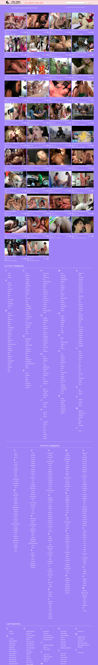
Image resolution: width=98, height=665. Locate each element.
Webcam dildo (81, 593)
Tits (79, 322)
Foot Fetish (46, 255)
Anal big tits (11, 601)
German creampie (30, 663)
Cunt (26, 283)
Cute (13, 56)
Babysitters (10, 270)
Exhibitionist (28, 340)
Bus (9, 323)
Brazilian (10, 311)
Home (26, 2)
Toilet (79, 324)
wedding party (30, 52)
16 (79, 7)
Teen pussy (63, 657)
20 (84, 7)
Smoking (80, 263)
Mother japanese (47, 637)
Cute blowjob (29, 606)
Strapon (80, 288)
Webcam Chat (81, 367)
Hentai (44, 319)
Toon (79, 326)
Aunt (9, 262)
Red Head (63, 355)
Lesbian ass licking (47, 611)
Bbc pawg (11, 657)
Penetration (63, 327)
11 (73, 7)
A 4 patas (11, 593)
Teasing (80, 312)
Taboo (79, 305)
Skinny (80, 252)
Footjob (45, 257)
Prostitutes (63, 341)
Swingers (80, 300)
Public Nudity (64, 343)
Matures (63, 236)
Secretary (80, 234)
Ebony (27, 327)
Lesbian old (46, 613)
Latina (44, 384)
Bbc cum (11, 646)
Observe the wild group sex (56, 188)
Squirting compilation (66, 602)
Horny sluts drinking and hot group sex (58, 165)
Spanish (80, 271)
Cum (17, 147)
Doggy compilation (30, 630)
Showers (80, 246)
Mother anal (46, 635)
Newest (41, 2)
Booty (9, 307)
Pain (62, 308)
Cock (26, 257)
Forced (45, 259)
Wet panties (80, 595)
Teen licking (63, 645)
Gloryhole (45, 291)
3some (9, 230)
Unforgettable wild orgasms (11, 30)
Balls (9, 272)
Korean (45, 371)
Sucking (80, 294)
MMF (62, 250)
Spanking (80, 273)
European (27, 338)
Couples (27, 267)
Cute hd (28, 611)
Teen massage (64, 649)
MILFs (62, 244)
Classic (10, 56)
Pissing (62, 333)
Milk (62, 246)
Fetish (44, 240)
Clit (26, 250)
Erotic (26, 334)
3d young (11, 588)
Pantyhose (63, 316)
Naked (62, 270)
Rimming (63, 359)
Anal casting (12, 604)
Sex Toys (80, 238)
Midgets (63, 242)
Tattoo (79, 308)
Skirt (79, 255)
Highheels (45, 323)
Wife (79, 378)
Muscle (62, 265)
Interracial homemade (48, 592)
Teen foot (63, 630)
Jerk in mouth (46, 604)
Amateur (75, 56)
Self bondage (64, 588)
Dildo (26, 308)
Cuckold (27, 273)
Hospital (45, 330)
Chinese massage (30, 590)
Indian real (45, 588)
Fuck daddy (29, 656)
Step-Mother (64, 261)
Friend (44, 263)
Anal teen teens (12, 616)
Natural (62, 272)
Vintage (80, 356)
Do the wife (29, 628)
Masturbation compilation (49, 621)
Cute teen (28, 613)
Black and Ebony (12, 299)
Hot (44, 332)
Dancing (27, 295)
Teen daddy (63, 624)
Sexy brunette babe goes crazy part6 (35, 120)
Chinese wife (29, 592)
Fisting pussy (29, 652)
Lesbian (45, 389)
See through (63, 586)
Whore (80, 376)
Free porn (28, 654)
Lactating (45, 376)
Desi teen (28, 626)
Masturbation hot (47, 623)
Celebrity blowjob (30, 586)
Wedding (80, 371)
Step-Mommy (64, 252)
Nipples (62, 277)
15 (78, 7)
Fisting (44, 250)
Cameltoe (27, 230)
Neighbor (63, 274)
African (9, 237)
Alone (30, 169)
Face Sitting (46, 228)
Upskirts (80, 348)
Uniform (80, 346)
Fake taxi (28, 643)
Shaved (80, 240)
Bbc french (11, 650)
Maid (62, 228)
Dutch (26, 322)
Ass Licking (59, 79)
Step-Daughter (28, 299)
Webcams (80, 369)
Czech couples (29, 619)
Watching (80, 365)
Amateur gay (12, 597)
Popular (37, 2)
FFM (44, 242)
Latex (44, 380)
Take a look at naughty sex (10, 188)
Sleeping (80, 259)
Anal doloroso (12, 610)
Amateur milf (12, 599)
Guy (44, 303)
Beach (9, 280)
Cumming (27, 279)
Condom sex (28, 263)
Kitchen (45, 369)
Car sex (27, 232)
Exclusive (16, 56)
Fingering (45, 246)
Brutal (9, 319)
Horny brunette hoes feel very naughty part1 (81, 165)
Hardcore (38, 56)
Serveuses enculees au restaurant (79, 52)
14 (76, 7)
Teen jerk (63, 639)
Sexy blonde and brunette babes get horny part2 (82, 98)
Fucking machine (47, 265)
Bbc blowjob (12, 644)
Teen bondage (64, 612)
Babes (34, 124)
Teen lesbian (64, 643)
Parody (62, 321)
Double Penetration (30, 318)
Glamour (45, 287)
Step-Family (46, 232)
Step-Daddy (28, 293)
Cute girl (28, 608)
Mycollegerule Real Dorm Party (11, 98)
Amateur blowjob (13, 595)
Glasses (45, 289)
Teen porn (63, 653)
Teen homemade (65, 635)
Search (89, 3)
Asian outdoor (12, 628)
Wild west (80, 601)
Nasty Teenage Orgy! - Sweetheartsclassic (14, 52)
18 (81, 7)
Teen (79, 314)
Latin (44, 382)
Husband (45, 338)
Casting (27, 236)
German (30, 56)
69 (54, 79)
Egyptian (27, 330)
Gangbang (45, 274)
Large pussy (46, 609)
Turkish (80, 334)
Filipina (45, 244)
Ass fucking (81, 56)
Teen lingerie (64, 647)
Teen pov (63, 655)
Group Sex (34, 56)
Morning (63, 259)
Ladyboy (45, 378)
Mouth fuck (46, 643)
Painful (62, 310)
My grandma (46, 645)
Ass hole (10, 256)
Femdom (45, 238)
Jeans (44, 359)
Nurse (62, 285)
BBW (9, 276)
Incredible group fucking (10, 211)
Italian (44, 352)
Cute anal (28, 604)
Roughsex (63, 365)
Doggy (27, 312)
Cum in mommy (30, 600)
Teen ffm (63, 628)
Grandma (45, 293)
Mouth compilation (47, 641)
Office (62, 292)
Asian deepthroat (13, 622)
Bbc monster (12, 654)
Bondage (10, 305)
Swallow (80, 296)
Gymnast (45, 305)
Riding (62, 357)
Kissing (45, 367)
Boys (9, 309)
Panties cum (46, 664)
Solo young (63, 600)
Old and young (64, 296)
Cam (26, 228)
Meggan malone (47, 629)
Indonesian (45, 345)
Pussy (62, 347)
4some (9, 232)
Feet (44, 234)
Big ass (52, 147)
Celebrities (28, 240)
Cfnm (37, 79)
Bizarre (77, 124)
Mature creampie (47, 625)
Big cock (56, 147)
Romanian (63, 363)
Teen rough (63, 664)
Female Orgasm (47, 236)
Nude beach (46, 651)
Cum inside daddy (30, 602)
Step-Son (80, 269)
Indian (44, 343)
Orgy (62, 301)
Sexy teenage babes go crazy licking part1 (14, 120)
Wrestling (80, 380)
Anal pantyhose (12, 614)
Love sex (45, 615)
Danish (27, 297)
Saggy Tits (80, 228)
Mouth (62, 263)
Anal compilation (13, 606)
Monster (63, 257)
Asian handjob (12, 624)
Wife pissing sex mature (83, 599)
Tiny (79, 318)
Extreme (27, 342)
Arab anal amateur (13, 618)
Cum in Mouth (28, 277)
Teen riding (63, 659)
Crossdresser (28, 271)
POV (62, 337)
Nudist (62, 281)
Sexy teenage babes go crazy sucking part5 (59, 120)
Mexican (63, 240)
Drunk (14, 79)
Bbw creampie (12, 663)
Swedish (80, 298)
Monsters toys (46, 633)
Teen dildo (63, 626)
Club (39, 79)
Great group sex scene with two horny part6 (36, 211)
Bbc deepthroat (12, 648)
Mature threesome (47, 627)
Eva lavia (28, 638)
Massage (63, 230)
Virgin (79, 358)
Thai (79, 316)
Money (62, 255)
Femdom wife (29, 645)
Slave (79, 257)
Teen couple (63, 622)
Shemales (80, 244)
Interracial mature (47, 594)
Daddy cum (29, 624)
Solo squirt (63, 598)
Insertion (45, 347)
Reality (62, 353)
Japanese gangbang (48, 599)
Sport (79, 277)
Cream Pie (60, 56)
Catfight (27, 238)
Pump (62, 345)
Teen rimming (64, 661)
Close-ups (27, 252)
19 (82, 7)
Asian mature (12, 626)
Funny (44, 267)
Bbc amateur (12, 640)
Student (80, 292)
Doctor (27, 310)
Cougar (82, 79)
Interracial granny (47, 590)
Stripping (80, 290)
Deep (26, 301)
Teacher (80, 310)
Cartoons (27, 234)
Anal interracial (12, 612)
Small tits (80, 261)
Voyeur (80, 360)
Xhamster (90, 32)
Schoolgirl (80, 232)
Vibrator (80, 354)
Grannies (45, 297)
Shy (79, 248)
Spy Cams (80, 281)
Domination (28, 316)
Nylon (62, 287)
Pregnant (63, 339)
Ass (9, 252)
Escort (27, 336)
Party (62, 323)
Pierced (62, 331)
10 (72, 7)
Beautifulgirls (11, 282)
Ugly (79, 344)
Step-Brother (11, 315)
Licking (45, 391)
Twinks (80, 337)
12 (74, 7)
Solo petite (63, 596)
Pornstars (63, 335)
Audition (10, 260)
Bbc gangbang (12, 652)
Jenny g (45, 601)
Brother (83, 147)
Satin (79, 230)
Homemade (46, 327)
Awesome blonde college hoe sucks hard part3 (15, 75)
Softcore (80, 265)
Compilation (28, 261)
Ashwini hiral (12, 620)
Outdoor (63, 303)
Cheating (27, 244)
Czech (27, 288)
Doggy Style (28, 314)
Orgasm (63, 299)
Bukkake (56, 56)
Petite (62, 329)
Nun (62, 283)
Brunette (37, 124)
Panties (62, 314)
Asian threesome (13, 633)
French (45, 261)
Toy (79, 330)
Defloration (28, 305)
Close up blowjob (30, 596)
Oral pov (45, 658)
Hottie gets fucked (31, 75)
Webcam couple (81, 591)
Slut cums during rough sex (56, 30)
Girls (44, 285)
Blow (7, 147)
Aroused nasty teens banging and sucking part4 (37, 30)
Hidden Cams (46, 321)
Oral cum (45, 656)
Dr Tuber (23, 32)
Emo (26, 332)
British (9, 313)
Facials (45, 230)
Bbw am (11, 661)
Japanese (45, 357)
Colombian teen (30, 598)
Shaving (80, 242)
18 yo (7, 56)
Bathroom (10, 274)
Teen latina (63, 641)
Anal (78, 56)
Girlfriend (45, 283)
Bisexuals (10, 294)
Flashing (45, 252)
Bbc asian (11, 642)
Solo (79, 267)
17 (80, 7)
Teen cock (63, 618)
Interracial (45, 349)
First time (45, 248)
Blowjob (52, 56)
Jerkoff (44, 361)
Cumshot (27, 281)
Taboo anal (63, 608)
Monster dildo (46, 631)
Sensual (80, 236)
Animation (10, 243)
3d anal (10, 586)
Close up (28, 594)
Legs (44, 386)
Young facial (81, 607)
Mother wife (46, 639)
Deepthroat (28, 303)
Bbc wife (11, 659)
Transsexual (81, 332)
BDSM (9, 278)
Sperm (80, 275)
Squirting (80, 283)
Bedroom (10, 284)
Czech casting (29, 617)
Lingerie (45, 393)
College (27, 259)
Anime (9, 245)
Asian (77, 147)
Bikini (9, 292)
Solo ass (63, 592)
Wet (79, 374)
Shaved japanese (65, 590)
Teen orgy (63, 651)
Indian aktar (46, 586)
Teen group (63, 633)
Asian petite (12, 630)
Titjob (79, 320)
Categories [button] (31, 2)
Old (61, 294)
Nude (62, 279)
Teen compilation (65, 620)
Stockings (80, 286)
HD (44, 317)
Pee (62, 325)
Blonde (7, 79)
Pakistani (63, 312)
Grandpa (45, 295)
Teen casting (64, 616)
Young (79, 385)
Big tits (59, 147)
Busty (9, 325)
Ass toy (10, 635)
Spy (79, 279)
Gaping (45, 277)
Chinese (27, 246)
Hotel (44, 334)
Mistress (63, 248)
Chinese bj (28, 588)
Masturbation (64, 234)
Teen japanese (64, 637)
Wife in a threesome (82, 597)
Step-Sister (81, 250)
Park (62, 318)
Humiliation (45, 336)
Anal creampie (12, 608)
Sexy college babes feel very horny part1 (81, 188)
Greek (44, 299)
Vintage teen (81, 586)
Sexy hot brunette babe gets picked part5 (36, 188)
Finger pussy (29, 648)
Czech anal (29, 615)
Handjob (45, 313)
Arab (9, 248)
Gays (44, 279)
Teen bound (63, 614)
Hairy (44, 311)
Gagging (45, 272)
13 (75, 7)
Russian (63, 367)
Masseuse (63, 232)
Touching (80, 328)
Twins (79, 339)
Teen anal (63, 610)
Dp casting (28, 633)
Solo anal (63, 594)
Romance (63, 361)
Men (62, 238)
